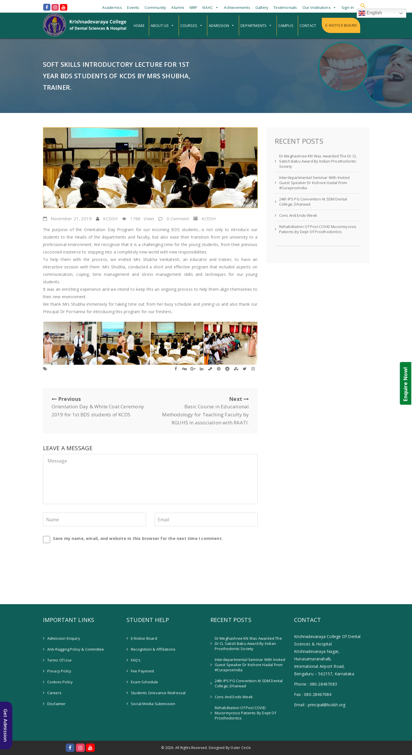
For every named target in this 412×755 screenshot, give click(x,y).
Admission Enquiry (63, 638)
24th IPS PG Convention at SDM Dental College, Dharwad (313, 201)
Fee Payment (142, 671)
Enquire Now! (405, 384)
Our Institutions (316, 7)
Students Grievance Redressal (158, 692)
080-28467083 (323, 684)
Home (139, 25)
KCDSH (110, 218)
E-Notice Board (341, 25)
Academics (112, 7)
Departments (254, 25)
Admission (219, 25)
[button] (363, 5)
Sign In (348, 7)
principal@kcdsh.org (327, 704)
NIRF (194, 7)
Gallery (261, 7)
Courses (188, 25)
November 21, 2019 (71, 218)
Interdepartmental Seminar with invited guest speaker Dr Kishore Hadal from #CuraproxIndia (314, 182)
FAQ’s (136, 660)
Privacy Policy (59, 671)
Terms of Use (59, 660)
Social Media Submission (153, 703)
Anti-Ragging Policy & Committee (75, 649)
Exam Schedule (144, 681)
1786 (142, 218)
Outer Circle (240, 748)
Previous (99, 407)
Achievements (237, 7)
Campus (285, 25)
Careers (54, 692)
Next (202, 411)
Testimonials (285, 7)
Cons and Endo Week (298, 215)
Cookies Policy (60, 681)
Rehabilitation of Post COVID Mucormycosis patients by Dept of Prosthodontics (318, 229)
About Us (160, 25)
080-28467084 (317, 694)
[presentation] (82, 558)
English (370, 13)
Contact (307, 25)
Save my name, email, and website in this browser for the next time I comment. (138, 538)
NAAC (207, 7)
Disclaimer (56, 703)
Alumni (177, 7)
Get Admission (5, 725)
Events (133, 7)
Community (155, 7)
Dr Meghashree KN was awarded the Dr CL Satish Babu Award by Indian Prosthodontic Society (318, 161)
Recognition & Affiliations (153, 649)
